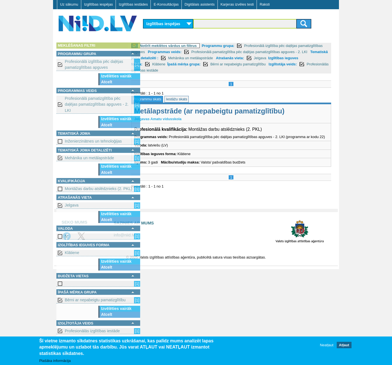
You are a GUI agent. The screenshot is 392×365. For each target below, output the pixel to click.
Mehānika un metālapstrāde (89, 158)
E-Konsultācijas (166, 4)
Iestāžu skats (190, 99)
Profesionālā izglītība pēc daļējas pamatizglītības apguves (94, 64)
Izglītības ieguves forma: (199, 64)
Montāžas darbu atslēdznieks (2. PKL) (98, 188)
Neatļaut (326, 345)
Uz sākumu (69, 4)
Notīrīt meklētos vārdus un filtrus (181, 46)
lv (66, 236)
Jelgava (71, 205)
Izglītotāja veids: (184, 70)
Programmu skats (160, 99)
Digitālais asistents (200, 4)
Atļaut (344, 345)
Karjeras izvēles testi (237, 4)
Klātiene (72, 252)
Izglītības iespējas (98, 4)
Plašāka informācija (55, 361)
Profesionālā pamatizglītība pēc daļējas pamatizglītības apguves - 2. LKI (96, 104)
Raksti (265, 4)
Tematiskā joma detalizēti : (197, 58)
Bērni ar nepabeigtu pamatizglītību (95, 300)
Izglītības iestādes (133, 4)
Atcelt (106, 82)
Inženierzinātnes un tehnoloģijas (93, 141)
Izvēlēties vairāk (116, 76)
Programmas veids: (204, 52)
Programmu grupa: (231, 46)
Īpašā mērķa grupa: (262, 64)
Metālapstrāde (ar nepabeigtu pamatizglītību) (223, 111)
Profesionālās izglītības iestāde (92, 331)
